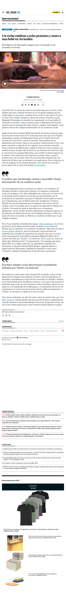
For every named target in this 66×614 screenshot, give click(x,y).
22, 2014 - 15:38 (36, 100)
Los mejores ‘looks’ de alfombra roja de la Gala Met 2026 (20, 463)
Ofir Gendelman (46, 224)
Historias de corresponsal (50, 23)
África (39, 23)
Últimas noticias (8, 411)
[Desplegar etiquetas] (62, 330)
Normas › (61, 321)
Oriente (29, 23)
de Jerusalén (39, 165)
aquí (30, 344)
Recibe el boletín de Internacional (14, 312)
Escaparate (33, 487)
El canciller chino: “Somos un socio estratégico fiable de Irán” (37, 30)
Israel (42, 331)
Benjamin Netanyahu (16, 331)
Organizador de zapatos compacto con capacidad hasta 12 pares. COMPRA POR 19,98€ (45, 555)
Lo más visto (6, 444)
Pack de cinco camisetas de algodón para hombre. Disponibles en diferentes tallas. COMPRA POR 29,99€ (31, 530)
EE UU (9, 23)
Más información (6, 339)
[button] (33, 70)
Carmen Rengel (33, 97)
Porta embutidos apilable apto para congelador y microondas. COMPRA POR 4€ (42, 574)
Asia (34, 23)
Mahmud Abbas (34, 331)
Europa (4, 23)
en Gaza (10, 300)
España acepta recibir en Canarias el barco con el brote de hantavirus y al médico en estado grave (32, 449)
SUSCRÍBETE (56, 12)
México (14, 23)
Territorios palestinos (51, 331)
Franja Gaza (5, 331)
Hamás (26, 331)
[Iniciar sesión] (62, 12)
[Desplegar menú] (3, 12)
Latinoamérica (22, 23)
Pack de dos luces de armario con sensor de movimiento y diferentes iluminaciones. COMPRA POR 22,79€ (45, 537)
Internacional (10, 18)
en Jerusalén (18, 115)
